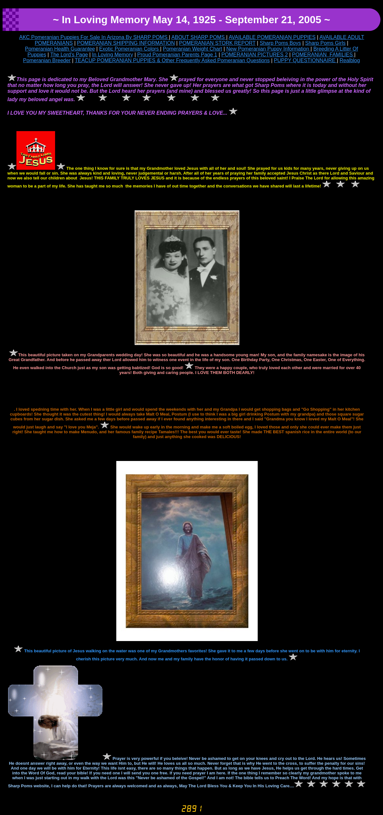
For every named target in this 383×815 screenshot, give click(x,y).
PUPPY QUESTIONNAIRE (305, 60)
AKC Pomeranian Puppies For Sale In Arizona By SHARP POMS (94, 37)
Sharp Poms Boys (280, 43)
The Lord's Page (69, 54)
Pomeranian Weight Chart (192, 49)
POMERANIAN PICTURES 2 (254, 54)
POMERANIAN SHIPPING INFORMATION (126, 43)
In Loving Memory (112, 54)
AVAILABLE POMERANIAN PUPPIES (272, 37)
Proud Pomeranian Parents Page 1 (177, 54)
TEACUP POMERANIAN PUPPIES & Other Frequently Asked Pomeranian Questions (172, 60)
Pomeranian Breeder (47, 60)
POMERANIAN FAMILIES (323, 54)
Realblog (350, 60)
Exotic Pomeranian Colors (129, 49)
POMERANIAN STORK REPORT (217, 43)
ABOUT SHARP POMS (198, 37)
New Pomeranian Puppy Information (268, 49)
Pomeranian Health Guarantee (60, 49)
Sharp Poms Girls (325, 43)
